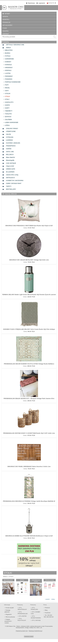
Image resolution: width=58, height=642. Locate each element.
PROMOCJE (6, 22)
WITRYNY (8, 116)
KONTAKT (6, 34)
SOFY (7, 90)
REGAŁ (7, 88)
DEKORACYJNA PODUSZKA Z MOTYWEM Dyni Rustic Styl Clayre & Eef (29, 225)
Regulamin (9, 614)
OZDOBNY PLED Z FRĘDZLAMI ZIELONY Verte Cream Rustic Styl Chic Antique (29, 329)
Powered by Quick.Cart (22, 631)
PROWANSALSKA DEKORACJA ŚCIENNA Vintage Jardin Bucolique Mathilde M (29, 501)
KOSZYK (51, 3)
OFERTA (5, 16)
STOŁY (7, 99)
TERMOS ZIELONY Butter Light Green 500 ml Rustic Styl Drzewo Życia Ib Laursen (29, 294)
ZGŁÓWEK (8, 119)
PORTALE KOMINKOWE (12, 82)
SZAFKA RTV (9, 102)
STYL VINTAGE (36, 620)
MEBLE (5, 576)
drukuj (53, 599)
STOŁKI (7, 96)
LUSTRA (7, 73)
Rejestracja (31, 3)
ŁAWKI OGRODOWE (11, 122)
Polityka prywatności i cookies (8, 621)
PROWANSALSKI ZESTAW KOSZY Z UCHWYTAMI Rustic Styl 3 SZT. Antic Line (29, 433)
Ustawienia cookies (28, 636)
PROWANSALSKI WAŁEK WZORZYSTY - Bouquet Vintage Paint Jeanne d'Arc (29, 398)
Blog (46, 610)
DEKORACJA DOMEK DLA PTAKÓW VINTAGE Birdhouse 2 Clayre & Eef (29, 536)
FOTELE (7, 56)
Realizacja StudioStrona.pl (35, 631)
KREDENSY (9, 67)
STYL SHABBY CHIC (35, 612)
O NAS (5, 28)
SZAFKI (7, 105)
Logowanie (41, 3)
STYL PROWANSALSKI (23, 612)
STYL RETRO (23, 616)
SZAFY (7, 108)
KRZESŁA (8, 70)
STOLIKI (7, 93)
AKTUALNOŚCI (7, 25)
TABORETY (8, 111)
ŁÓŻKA (7, 125)
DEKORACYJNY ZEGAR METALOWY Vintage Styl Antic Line (29, 260)
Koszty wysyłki (10, 607)
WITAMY (7, 13)
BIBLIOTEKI (9, 50)
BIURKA (7, 53)
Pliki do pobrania (10, 617)
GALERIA (5, 31)
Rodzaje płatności (7, 611)
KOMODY (8, 62)
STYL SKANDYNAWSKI (36, 617)
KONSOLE (8, 64)
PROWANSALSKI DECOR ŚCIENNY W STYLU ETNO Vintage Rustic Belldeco (29, 364)
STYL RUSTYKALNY (22, 619)
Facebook (47, 612)
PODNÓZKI (8, 79)
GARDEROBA (9, 59)
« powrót (47, 599)
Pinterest (47, 607)
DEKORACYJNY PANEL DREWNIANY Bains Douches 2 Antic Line (29, 466)
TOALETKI (8, 114)
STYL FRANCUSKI (34, 608)
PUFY (7, 85)
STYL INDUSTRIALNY (22, 608)
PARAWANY (9, 76)
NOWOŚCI (6, 19)
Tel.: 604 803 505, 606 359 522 (49, 616)
